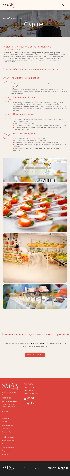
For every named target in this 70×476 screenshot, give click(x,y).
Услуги (12, 18)
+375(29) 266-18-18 (29, 390)
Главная (6, 18)
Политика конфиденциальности (35, 468)
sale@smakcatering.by (31, 393)
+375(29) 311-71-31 (38, 343)
